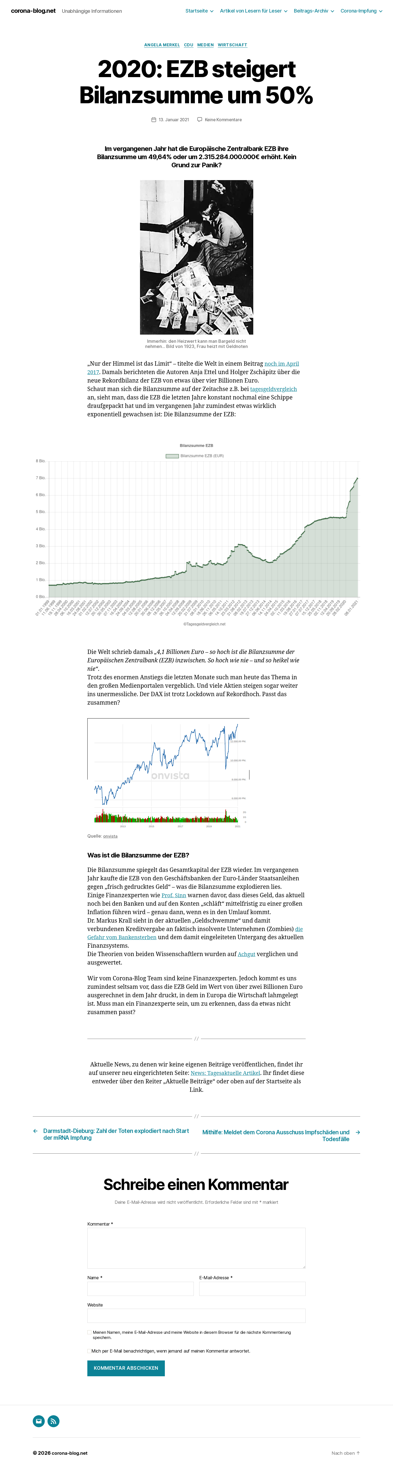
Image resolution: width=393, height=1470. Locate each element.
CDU (189, 46)
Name (94, 1279)
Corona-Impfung (359, 11)
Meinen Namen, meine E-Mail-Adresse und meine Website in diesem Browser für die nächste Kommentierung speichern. (192, 1337)
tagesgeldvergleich (275, 390)
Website (95, 1306)
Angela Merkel (159, 46)
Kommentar (100, 1225)
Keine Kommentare (224, 120)
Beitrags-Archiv (311, 11)
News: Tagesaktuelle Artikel (233, 1074)
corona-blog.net (35, 11)
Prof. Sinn (175, 896)
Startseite (197, 11)
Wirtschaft (236, 46)
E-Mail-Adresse (216, 1279)
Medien (207, 46)
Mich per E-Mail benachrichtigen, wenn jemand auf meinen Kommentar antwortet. (168, 1352)
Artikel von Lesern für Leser (251, 11)
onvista (110, 837)
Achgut (247, 955)
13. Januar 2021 (173, 120)
